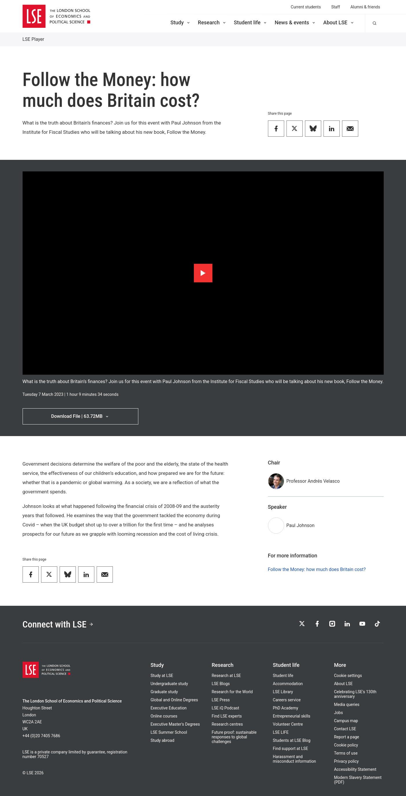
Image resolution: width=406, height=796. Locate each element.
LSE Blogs (220, 683)
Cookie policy (346, 745)
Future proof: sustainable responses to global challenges (234, 737)
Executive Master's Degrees (175, 724)
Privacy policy (346, 761)
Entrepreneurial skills (291, 716)
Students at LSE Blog (292, 740)
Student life (250, 22)
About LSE (338, 22)
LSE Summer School (168, 732)
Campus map (346, 720)
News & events (295, 22)
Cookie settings (348, 675)
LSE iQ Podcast (225, 708)
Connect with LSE (58, 624)
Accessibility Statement (355, 769)
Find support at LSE (290, 748)
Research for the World (232, 691)
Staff (335, 7)
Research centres (227, 724)
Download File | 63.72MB (80, 416)
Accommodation (288, 683)
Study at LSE (161, 675)
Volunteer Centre (288, 724)
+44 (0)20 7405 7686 (41, 735)
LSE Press (221, 700)
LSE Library (283, 691)
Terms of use (346, 753)
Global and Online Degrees (174, 700)
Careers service (287, 700)
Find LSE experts (227, 716)
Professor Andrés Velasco (313, 481)
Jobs (338, 712)
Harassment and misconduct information (294, 759)
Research (212, 22)
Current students (306, 7)
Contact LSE (345, 729)
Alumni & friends (365, 7)
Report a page (346, 737)
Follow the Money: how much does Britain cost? (317, 569)
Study (180, 22)
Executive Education (168, 708)
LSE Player (33, 39)
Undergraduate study (169, 683)
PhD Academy (285, 708)
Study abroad (162, 740)
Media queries (346, 704)
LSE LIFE (281, 732)
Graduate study (164, 691)
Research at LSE (226, 675)
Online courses (163, 716)
